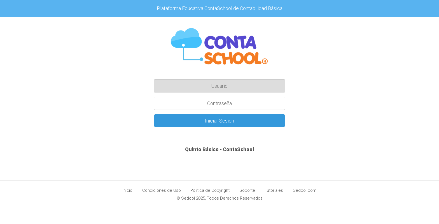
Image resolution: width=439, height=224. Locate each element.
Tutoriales (274, 190)
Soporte (247, 190)
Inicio (127, 190)
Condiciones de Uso (161, 190)
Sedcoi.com (304, 190)
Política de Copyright (210, 190)
